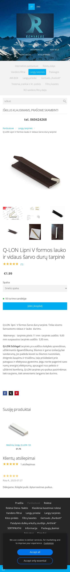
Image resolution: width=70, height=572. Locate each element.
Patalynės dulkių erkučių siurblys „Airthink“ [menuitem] (33, 523)
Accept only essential (35, 560)
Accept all (35, 552)
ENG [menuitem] (38, 6)
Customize (49, 543)
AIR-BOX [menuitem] (14, 78)
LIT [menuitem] (31, 6)
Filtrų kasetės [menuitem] (52, 84)
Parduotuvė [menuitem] (35, 44)
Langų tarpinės (25, 128)
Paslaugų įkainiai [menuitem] (50, 528)
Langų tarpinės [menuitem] (37, 72)
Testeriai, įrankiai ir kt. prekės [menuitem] (26, 84)
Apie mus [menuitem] (54, 49)
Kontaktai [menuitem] (25, 54)
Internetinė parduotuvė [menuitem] (26, 66)
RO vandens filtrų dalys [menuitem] (35, 90)
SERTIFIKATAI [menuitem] (17, 49)
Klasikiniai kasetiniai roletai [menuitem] (46, 508)
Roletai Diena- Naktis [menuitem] (17, 508)
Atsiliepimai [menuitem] (44, 54)
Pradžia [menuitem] (18, 44)
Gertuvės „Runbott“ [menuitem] (50, 78)
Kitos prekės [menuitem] (11, 518)
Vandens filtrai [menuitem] (18, 72)
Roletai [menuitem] (52, 44)
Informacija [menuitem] (36, 49)
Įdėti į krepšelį (35, 306)
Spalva (6, 282)
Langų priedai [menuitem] (30, 78)
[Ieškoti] (35, 101)
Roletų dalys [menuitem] (49, 66)
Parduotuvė (8, 128)
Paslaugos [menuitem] (54, 72)
